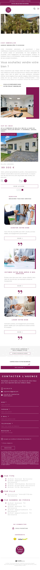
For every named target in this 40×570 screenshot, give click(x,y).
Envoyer (8, 448)
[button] (17, 190)
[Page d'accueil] (8, 10)
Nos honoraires (7, 564)
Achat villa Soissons (19, 487)
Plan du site (15, 564)
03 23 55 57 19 (8, 388)
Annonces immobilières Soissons (20, 495)
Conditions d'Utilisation (34, 463)
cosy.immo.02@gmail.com (11, 391)
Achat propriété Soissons (21, 485)
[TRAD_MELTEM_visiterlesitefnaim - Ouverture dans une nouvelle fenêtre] (15, 539)
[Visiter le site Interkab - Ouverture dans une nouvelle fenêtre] (22, 539)
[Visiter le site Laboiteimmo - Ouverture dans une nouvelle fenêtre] (20, 561)
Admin (28, 564)
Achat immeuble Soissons (21, 484)
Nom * (4, 402)
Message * (6, 430)
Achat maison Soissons (20, 479)
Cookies (24, 565)
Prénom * (5, 409)
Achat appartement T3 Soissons (20, 510)
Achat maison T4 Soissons (17, 504)
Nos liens (33, 564)
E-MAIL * (5, 416)
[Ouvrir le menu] (38, 9)
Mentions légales (22, 564)
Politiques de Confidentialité (21, 463)
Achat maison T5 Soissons (17, 507)
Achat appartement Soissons (18, 481)
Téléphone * (7, 423)
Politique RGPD (17, 565)
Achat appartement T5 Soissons (20, 514)
